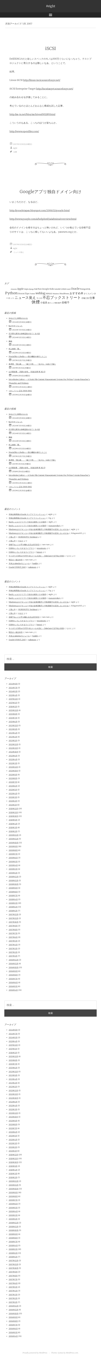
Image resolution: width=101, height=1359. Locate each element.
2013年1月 (13, 740)
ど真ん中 (12, 537)
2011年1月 (13, 805)
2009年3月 (13, 869)
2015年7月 (13, 718)
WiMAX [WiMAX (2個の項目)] (49, 294)
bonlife (35, 563)
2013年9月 (13, 729)
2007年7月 (13, 933)
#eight (50, 6)
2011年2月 (13, 801)
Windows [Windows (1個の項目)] (56, 294)
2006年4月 (13, 990)
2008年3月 (13, 903)
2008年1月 (13, 911)
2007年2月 (13, 952)
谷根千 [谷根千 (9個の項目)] (66, 302)
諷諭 (10, 341)
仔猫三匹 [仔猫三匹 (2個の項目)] (85, 298)
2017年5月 (13, 703)
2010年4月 (13, 824)
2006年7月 (13, 979)
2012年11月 (13, 748)
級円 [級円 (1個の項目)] (59, 303)
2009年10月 (13, 843)
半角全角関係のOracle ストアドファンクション (27, 514)
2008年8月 (13, 892)
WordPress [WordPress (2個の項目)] (64, 294)
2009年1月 (13, 873)
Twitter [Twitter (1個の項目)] (32, 294)
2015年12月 (13, 710)
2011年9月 (13, 775)
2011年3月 (13, 797)
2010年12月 (13, 808)
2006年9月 (13, 971)
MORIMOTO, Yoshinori (28, 537)
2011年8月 (13, 778)
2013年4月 (13, 733)
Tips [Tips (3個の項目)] (27, 293)
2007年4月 (13, 945)
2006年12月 (13, 960)
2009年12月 (13, 835)
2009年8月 (13, 850)
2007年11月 (13, 918)
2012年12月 (13, 744)
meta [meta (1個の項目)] (69, 289)
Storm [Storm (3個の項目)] (21, 293)
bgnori (39, 552)
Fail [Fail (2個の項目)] (35, 289)
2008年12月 (13, 877)
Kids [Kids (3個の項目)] (52, 289)
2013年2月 (13, 737)
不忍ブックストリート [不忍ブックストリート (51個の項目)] (61, 297)
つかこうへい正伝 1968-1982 (20, 391)
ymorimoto (41, 548)
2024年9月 (13, 684)
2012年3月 (13, 763)
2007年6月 (13, 937)
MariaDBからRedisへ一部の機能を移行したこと (28, 356)
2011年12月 (13, 767)
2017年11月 (13, 699)
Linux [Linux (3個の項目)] (63, 289)
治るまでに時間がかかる (18, 318)
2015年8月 (13, 714)
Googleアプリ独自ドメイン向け (50, 191)
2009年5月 (13, 861)
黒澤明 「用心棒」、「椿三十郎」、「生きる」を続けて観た (32, 364)
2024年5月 (13, 691)
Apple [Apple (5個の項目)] (20, 288)
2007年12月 (13, 914)
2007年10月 (13, 922)
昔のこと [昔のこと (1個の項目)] (51, 303)
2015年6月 (13, 722)
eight (15, 148)
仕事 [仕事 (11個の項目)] (92, 298)
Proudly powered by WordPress (35, 1353)
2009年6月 (13, 858)
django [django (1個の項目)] (31, 289)
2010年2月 (13, 831)
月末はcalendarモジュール (19, 563)
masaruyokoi (54, 526)
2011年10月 (13, 771)
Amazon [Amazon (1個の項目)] (14, 289)
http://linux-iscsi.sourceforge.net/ (41, 80)
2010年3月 (13, 827)
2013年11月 (13, 725)
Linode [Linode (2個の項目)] (57, 289)
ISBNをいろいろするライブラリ (21, 548)
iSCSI (50, 48)
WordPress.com (72, 1353)
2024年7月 (13, 688)
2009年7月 (13, 854)
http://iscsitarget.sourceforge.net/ (54, 88)
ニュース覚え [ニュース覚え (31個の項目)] (25, 297)
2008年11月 (13, 880)
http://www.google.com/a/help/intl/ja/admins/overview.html (43, 218)
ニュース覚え (18, 252)
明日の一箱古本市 (16, 560)
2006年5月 (13, 986)
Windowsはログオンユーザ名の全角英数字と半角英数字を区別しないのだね (38, 529)
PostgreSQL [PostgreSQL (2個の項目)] (85, 289)
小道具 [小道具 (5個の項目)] (43, 302)
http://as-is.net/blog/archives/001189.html (32, 114)
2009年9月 (13, 846)
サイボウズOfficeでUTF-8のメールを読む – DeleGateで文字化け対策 (36, 556)
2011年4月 (13, 793)
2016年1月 (13, 706)
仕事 (15, 152)
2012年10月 (13, 752)
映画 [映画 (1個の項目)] (56, 303)
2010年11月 (13, 812)
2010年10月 (13, 816)
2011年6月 (13, 786)
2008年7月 (13, 895)
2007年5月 (13, 941)
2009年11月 (13, 839)
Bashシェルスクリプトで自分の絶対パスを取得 (27, 522)
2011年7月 (13, 782)
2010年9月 (13, 820)
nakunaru (32, 567)
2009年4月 (13, 865)
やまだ (20, 541)
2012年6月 (13, 756)
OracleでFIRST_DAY (17, 567)
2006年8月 (13, 975)
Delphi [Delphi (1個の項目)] (26, 289)
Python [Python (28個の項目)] (11, 293)
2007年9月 (13, 926)
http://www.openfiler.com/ (24, 131)
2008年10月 (13, 884)
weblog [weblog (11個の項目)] (40, 293)
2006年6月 (13, 982)
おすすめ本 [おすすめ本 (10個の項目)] (76, 293)
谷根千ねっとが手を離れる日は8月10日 (24, 544)
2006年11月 (13, 963)
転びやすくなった (16, 326)
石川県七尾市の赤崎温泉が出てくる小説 (24, 333)
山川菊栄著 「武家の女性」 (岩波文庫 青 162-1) (27, 372)
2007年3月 (13, 948)
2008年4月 (13, 899)
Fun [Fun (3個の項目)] (39, 289)
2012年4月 (13, 759)
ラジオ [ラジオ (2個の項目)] (39, 298)
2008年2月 (13, 907)
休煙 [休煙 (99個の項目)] (35, 302)
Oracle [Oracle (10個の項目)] (75, 288)
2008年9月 (13, 888)
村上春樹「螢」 (15, 349)
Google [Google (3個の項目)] (45, 289)
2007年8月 (13, 930)
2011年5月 (13, 790)
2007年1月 (13, 956)
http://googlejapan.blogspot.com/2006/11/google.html (40, 210)
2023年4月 (13, 695)
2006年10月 (13, 967)
